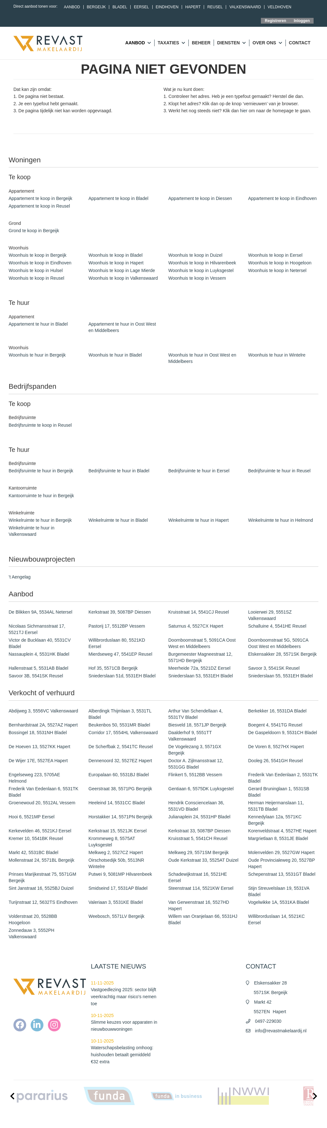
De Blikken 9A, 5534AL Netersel (40, 612)
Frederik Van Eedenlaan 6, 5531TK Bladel (43, 792)
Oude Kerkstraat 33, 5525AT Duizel (203, 860)
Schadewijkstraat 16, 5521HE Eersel (197, 877)
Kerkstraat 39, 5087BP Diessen (119, 612)
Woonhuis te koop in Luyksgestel (200, 270)
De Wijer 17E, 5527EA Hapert (38, 760)
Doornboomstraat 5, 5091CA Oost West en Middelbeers (202, 643)
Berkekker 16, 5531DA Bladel (277, 710)
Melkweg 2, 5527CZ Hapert (115, 852)
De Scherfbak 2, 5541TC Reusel (120, 746)
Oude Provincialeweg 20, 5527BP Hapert (281, 863)
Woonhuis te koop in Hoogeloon (279, 262)
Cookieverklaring (279, 1118)
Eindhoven (167, 7)
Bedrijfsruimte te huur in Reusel (279, 470)
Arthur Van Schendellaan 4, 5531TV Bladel (195, 714)
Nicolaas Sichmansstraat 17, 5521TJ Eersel (37, 629)
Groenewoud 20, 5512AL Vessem (42, 802)
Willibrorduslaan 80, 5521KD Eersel (116, 643)
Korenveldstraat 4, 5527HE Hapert (282, 830)
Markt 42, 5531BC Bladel (33, 852)
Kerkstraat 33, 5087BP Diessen (199, 830)
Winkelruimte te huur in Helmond (280, 520)
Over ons (267, 43)
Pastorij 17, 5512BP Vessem (116, 626)
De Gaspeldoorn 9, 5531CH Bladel (282, 732)
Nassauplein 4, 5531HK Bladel (39, 654)
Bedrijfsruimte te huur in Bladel (118, 470)
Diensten (231, 43)
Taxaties (171, 43)
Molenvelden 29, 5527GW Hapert (281, 852)
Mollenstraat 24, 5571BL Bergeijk (41, 860)
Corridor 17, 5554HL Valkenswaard (123, 732)
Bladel (119, 7)
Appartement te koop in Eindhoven (282, 198)
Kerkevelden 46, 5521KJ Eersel (40, 830)
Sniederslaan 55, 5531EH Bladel (280, 675)
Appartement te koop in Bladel (118, 198)
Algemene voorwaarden (209, 1118)
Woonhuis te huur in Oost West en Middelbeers (202, 358)
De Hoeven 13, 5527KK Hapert (39, 746)
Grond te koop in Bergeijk (34, 230)
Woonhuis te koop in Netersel (277, 270)
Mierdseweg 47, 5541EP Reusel (120, 654)
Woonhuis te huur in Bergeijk (37, 355)
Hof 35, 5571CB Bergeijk (113, 668)
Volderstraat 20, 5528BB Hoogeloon (33, 919)
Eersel (141, 7)
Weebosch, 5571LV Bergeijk (116, 916)
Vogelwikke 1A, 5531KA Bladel (278, 902)
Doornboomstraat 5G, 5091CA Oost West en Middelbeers (278, 643)
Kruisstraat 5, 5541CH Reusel (197, 838)
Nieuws (176, 1118)
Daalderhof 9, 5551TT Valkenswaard (190, 735)
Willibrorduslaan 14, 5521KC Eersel (276, 919)
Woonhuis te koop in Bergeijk (37, 255)
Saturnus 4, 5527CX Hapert (195, 626)
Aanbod (72, 7)
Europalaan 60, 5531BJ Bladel (118, 774)
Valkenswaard (245, 7)
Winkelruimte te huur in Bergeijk (40, 520)
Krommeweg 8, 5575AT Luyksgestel (111, 841)
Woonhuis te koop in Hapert (116, 262)
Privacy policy (247, 1118)
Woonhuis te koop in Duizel (195, 255)
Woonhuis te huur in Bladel (115, 355)
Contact (299, 42)
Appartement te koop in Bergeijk (40, 198)
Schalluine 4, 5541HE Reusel (277, 626)
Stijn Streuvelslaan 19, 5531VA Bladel (278, 891)
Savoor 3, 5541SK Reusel (274, 668)
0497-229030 (268, 1021)
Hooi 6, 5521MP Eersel (32, 816)
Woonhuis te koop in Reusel (36, 278)
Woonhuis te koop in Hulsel (36, 270)
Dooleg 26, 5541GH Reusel (275, 760)
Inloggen (302, 20)
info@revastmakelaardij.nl (281, 1030)
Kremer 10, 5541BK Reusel (36, 838)
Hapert (193, 7)
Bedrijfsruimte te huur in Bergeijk (41, 470)
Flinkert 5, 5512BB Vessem (195, 774)
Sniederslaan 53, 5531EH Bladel (200, 675)
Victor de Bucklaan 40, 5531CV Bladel (40, 643)
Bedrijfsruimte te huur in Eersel (198, 470)
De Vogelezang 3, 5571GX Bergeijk (194, 750)
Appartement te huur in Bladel (38, 324)
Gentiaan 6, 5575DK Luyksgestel (201, 788)
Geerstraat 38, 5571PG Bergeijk (120, 788)
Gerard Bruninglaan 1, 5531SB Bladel (278, 792)
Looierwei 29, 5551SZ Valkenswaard (270, 615)
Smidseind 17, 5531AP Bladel (118, 888)
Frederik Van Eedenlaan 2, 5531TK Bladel (283, 778)
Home (158, 1118)
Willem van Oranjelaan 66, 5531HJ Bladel (202, 919)
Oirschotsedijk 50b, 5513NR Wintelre (116, 863)
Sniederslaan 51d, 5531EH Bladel (122, 675)
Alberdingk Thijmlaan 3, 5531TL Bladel (119, 714)
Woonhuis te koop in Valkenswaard (123, 278)
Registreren (275, 20)
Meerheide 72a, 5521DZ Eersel (199, 668)
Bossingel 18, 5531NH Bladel (38, 732)
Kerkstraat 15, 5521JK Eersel (117, 830)
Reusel (215, 7)
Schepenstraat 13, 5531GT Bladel (282, 874)
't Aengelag (20, 576)
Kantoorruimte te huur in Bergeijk (41, 495)
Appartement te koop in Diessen (200, 198)
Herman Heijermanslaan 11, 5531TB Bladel (276, 806)
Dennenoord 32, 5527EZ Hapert (120, 760)
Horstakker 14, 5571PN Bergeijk (120, 816)
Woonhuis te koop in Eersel (275, 255)
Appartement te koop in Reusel (39, 206)
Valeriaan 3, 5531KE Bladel (115, 902)
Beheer (201, 42)
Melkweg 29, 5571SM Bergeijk (198, 852)
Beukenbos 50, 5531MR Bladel (119, 724)
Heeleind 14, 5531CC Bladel (116, 802)
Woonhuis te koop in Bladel (115, 255)
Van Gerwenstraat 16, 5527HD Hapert (198, 905)
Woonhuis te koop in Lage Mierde (121, 270)
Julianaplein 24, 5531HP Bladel (199, 816)
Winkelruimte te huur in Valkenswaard (31, 531)
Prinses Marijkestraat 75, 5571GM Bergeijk (42, 877)
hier (243, 110)
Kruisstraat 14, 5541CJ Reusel (198, 612)
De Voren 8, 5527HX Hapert (276, 746)
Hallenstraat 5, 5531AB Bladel (38, 668)
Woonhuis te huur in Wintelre (277, 355)
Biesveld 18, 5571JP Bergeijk (197, 724)
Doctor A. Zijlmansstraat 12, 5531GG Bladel (195, 764)
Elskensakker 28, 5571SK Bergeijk (282, 654)
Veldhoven (279, 7)
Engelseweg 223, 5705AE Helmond (34, 778)
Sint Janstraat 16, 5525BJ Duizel (41, 888)
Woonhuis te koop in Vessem (197, 278)
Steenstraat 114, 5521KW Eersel (200, 888)
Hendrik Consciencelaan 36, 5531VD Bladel (196, 806)
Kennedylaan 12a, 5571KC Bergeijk (274, 820)
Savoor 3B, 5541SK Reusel (36, 675)
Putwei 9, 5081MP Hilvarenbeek (120, 874)
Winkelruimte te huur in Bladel (118, 520)
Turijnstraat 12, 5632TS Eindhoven (43, 902)
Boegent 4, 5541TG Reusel (275, 724)
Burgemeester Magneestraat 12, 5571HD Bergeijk (200, 657)
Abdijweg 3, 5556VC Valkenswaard (43, 710)
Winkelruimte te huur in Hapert (198, 520)
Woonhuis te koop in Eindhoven (40, 262)
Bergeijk (96, 7)
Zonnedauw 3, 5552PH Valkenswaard (31, 933)
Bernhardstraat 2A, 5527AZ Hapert (43, 724)
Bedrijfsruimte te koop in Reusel (40, 425)
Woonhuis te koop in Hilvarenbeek (202, 262)
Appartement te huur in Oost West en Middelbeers (122, 327)
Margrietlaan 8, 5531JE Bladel (278, 838)
